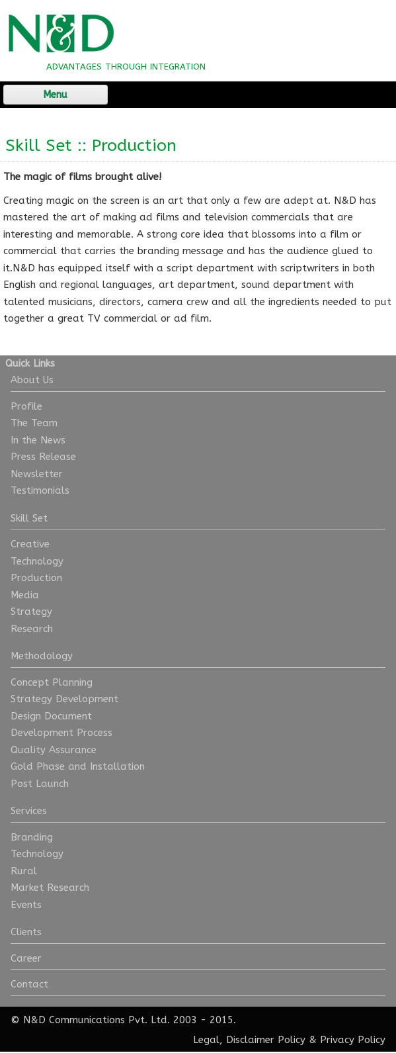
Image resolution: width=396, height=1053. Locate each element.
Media (25, 595)
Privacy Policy (352, 1040)
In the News (38, 440)
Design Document (51, 716)
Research (32, 629)
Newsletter (37, 474)
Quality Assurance (54, 750)
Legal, (208, 1040)
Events (26, 905)
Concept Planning (52, 682)
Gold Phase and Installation (78, 766)
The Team (34, 423)
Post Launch (40, 784)
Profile (26, 406)
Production (36, 578)
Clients (26, 932)
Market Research (50, 887)
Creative (30, 544)
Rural (24, 871)
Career (26, 958)
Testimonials (40, 490)
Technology (37, 561)
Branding (32, 837)
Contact (29, 984)
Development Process (61, 733)
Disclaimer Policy (265, 1040)
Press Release (43, 457)
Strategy (31, 612)
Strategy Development (64, 699)
